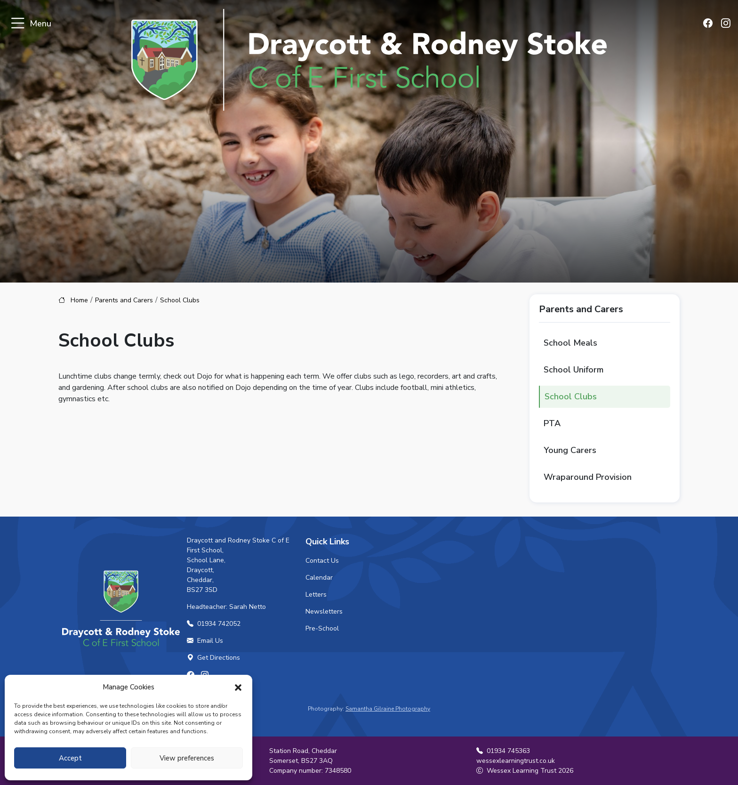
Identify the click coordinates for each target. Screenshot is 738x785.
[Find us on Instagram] (726, 24)
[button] (238, 687)
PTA (552, 423)
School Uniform (573, 369)
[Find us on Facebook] (710, 24)
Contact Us (322, 560)
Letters (316, 594)
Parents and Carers (124, 300)
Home (79, 300)
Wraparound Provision (588, 477)
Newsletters (324, 611)
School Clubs (571, 396)
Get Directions (213, 657)
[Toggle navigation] (18, 24)
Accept (70, 758)
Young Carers (570, 450)
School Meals (570, 342)
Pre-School (322, 628)
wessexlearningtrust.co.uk (515, 760)
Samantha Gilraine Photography (387, 708)
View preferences (187, 758)
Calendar (319, 577)
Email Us (205, 640)
